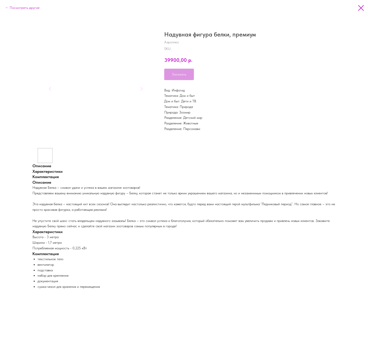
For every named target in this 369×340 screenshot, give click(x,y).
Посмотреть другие (25, 8)
